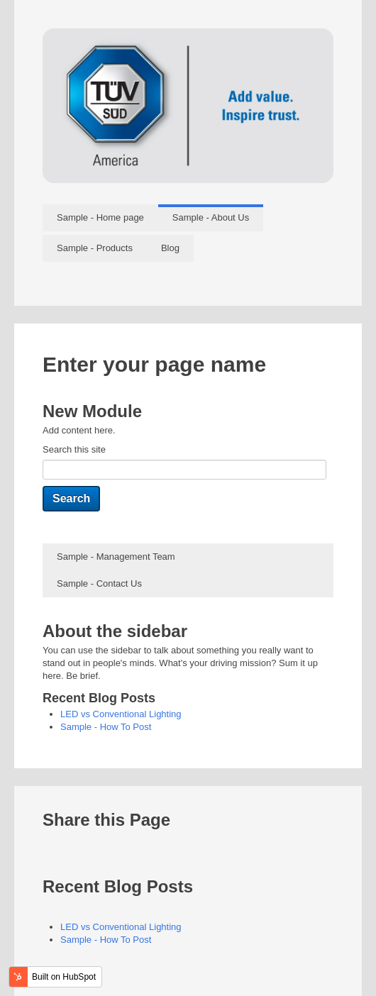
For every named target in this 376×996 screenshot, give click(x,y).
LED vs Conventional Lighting (121, 714)
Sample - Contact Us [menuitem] (99, 583)
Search (71, 498)
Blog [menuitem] (170, 248)
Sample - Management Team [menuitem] (116, 556)
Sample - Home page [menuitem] (100, 217)
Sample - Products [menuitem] (95, 248)
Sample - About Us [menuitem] (210, 217)
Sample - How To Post (105, 726)
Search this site (74, 449)
